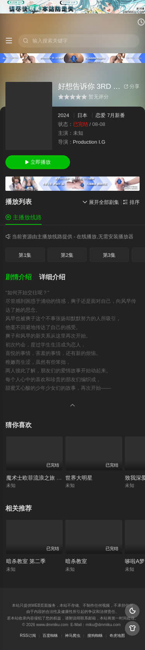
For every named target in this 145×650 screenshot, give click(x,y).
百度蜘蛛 (50, 635)
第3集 (109, 255)
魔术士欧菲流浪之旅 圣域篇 (39, 478)
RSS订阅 (28, 635)
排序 (131, 202)
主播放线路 (23, 217)
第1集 (25, 255)
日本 (82, 115)
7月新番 (116, 115)
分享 (132, 86)
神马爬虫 (72, 635)
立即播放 (38, 162)
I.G (102, 142)
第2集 (67, 255)
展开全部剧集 (100, 202)
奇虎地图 (117, 635)
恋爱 (101, 115)
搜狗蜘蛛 (95, 635)
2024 (63, 115)
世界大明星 (78, 478)
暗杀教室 (76, 561)
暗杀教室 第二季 (26, 561)
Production (85, 142)
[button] (22, 277)
